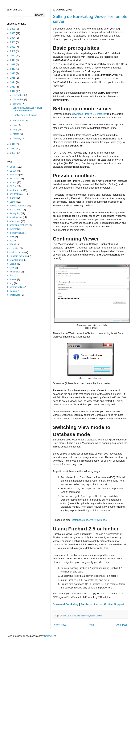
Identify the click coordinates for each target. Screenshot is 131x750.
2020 (13, 55)
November (18, 99)
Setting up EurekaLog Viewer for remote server (27, 109)
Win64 (13, 244)
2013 (13, 86)
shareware (15, 295)
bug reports (15, 209)
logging (13, 291)
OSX (12, 267)
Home (91, 624)
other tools (15, 221)
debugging (15, 213)
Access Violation (18, 205)
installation (15, 271)
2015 (13, 77)
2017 (13, 69)
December (18, 95)
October (17, 104)
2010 (13, 148)
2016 (13, 73)
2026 (13, 29)
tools (92, 616)
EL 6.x (13, 186)
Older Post (121, 624)
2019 (13, 60)
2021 (13, 51)
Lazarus (14, 264)
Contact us (49, 636)
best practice (16, 190)
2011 (13, 144)
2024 (13, 38)
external (14, 229)
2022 (13, 46)
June (15, 125)
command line (17, 287)
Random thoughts (19, 256)
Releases (14, 178)
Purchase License (91, 604)
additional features (19, 225)
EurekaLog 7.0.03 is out (24, 115)
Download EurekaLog (66, 604)
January (17, 138)
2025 (13, 33)
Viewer (99, 616)
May (15, 129)
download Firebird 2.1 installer (89, 113)
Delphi (63, 616)
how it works (16, 217)
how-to (77, 616)
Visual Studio (16, 260)
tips (11, 240)
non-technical (16, 194)
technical (85, 616)
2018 (13, 64)
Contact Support (114, 604)
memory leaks (17, 233)
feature (13, 198)
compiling (14, 248)
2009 (13, 153)
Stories (13, 202)
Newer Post (60, 624)
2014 (13, 82)
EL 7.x (69, 616)
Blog (12, 275)
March (16, 134)
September (19, 120)
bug (11, 283)
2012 (13, 91)
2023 (13, 42)
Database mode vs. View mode (89, 519)
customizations (17, 252)
